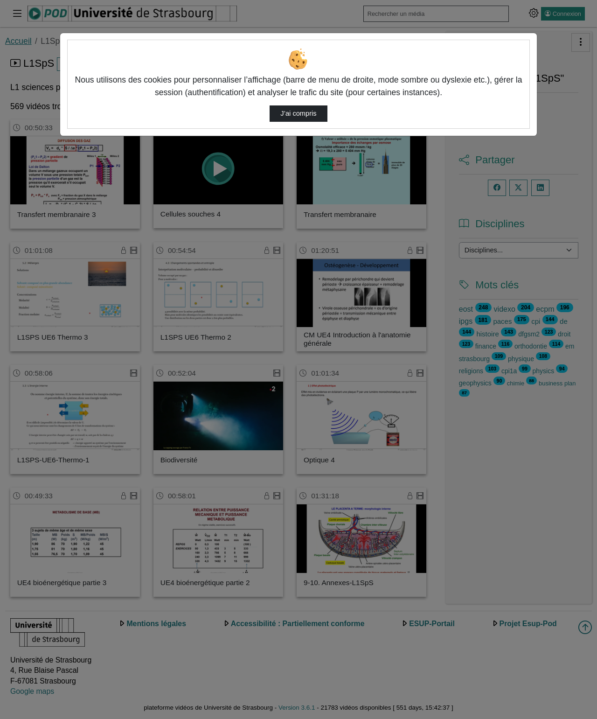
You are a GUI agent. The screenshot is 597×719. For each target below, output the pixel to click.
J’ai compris (298, 113)
